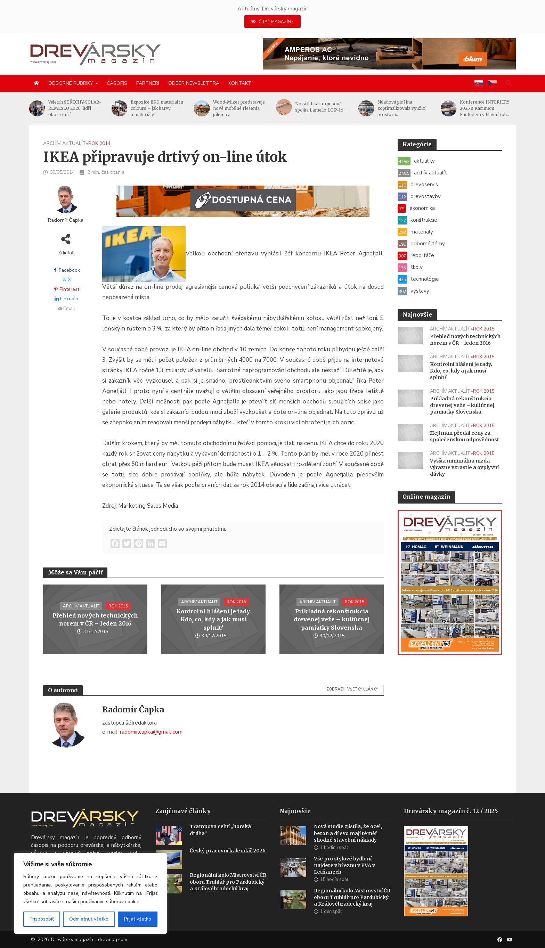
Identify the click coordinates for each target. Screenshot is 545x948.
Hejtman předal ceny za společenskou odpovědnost (464, 436)
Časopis (117, 83)
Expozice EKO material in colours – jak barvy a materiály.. (157, 108)
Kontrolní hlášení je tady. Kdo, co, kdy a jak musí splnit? (213, 619)
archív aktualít (64, 143)
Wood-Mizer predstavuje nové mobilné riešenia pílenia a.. (239, 108)
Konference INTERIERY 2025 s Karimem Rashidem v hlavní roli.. (484, 108)
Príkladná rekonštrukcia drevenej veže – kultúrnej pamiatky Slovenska (331, 619)
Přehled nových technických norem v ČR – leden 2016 (95, 619)
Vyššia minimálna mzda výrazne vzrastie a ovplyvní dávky (464, 467)
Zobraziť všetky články (352, 689)
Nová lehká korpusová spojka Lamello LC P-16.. (320, 107)
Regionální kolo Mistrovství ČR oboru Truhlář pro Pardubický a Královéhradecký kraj (228, 892)
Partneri (147, 83)
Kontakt (239, 83)
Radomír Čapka (65, 220)
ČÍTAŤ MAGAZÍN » (272, 21)
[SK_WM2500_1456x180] (242, 205)
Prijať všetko (137, 919)
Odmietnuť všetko (88, 919)
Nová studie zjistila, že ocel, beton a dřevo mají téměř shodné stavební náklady (348, 843)
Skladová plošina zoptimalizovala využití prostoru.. (401, 108)
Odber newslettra (193, 83)
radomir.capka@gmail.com (151, 732)
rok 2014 (99, 143)
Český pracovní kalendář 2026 (228, 861)
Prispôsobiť (42, 919)
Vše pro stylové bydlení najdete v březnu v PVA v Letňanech (344, 875)
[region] (90, 893)
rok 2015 (118, 606)
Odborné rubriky (70, 83)
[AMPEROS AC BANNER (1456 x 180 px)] (389, 53)
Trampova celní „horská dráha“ (220, 840)
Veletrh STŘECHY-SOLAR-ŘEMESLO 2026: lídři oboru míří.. (74, 108)
